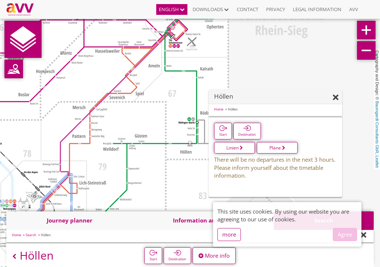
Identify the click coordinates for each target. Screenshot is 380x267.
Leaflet (377, 161)
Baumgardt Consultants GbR (377, 127)
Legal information (317, 9)
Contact (247, 9)
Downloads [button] (211, 9)
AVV (353, 9)
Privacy (275, 9)
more (229, 234)
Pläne (277, 148)
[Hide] (335, 98)
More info (214, 255)
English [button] (172, 9)
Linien (234, 148)
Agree (345, 234)
